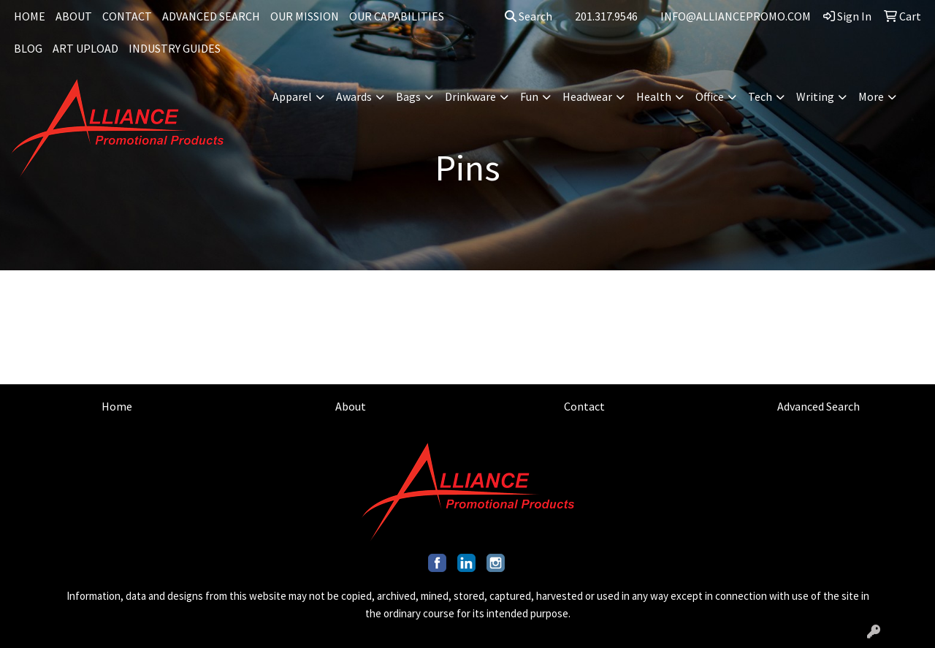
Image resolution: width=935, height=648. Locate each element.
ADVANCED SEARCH (211, 16)
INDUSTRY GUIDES (175, 48)
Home (117, 406)
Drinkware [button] (470, 96)
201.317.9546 (606, 16)
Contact (584, 406)
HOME (29, 16)
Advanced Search (818, 406)
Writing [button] (815, 96)
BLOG (28, 48)
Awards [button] (354, 96)
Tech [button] (760, 96)
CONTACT (127, 16)
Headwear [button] (587, 96)
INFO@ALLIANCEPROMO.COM (735, 16)
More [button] (871, 96)
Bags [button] (408, 96)
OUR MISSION (304, 16)
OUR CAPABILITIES (396, 16)
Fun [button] (529, 96)
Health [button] (653, 96)
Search (528, 16)
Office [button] (709, 96)
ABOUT (74, 16)
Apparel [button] (292, 96)
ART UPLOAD (85, 48)
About (350, 406)
